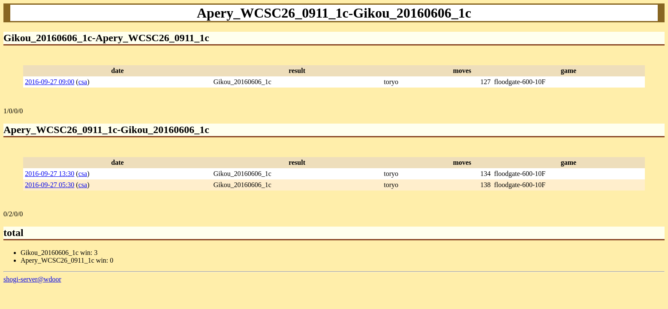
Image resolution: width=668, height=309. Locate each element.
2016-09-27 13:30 (49, 173)
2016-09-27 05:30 (49, 184)
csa (82, 81)
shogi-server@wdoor (32, 279)
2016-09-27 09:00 (49, 81)
